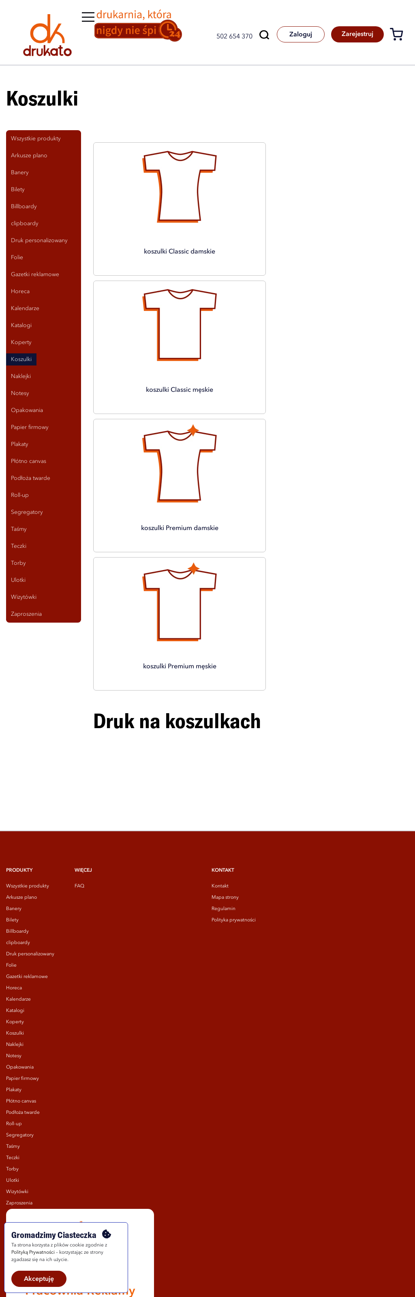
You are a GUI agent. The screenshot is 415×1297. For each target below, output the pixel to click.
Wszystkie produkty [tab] (36, 139)
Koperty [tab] (21, 342)
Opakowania (20, 956)
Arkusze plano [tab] (29, 155)
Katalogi (15, 900)
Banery (13, 798)
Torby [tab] (18, 563)
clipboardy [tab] (25, 223)
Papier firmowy (22, 967)
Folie (11, 854)
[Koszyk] (399, 35)
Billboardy (17, 820)
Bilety (12, 809)
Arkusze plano (21, 786)
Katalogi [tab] (21, 325)
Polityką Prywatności (33, 1252)
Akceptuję (39, 1279)
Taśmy (13, 1035)
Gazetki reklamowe (27, 866)
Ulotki (12, 1069)
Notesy (13, 945)
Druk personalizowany (30, 843)
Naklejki (15, 934)
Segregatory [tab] (27, 512)
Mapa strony (225, 786)
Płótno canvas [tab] (28, 461)
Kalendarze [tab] (25, 308)
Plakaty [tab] (19, 444)
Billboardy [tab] (24, 206)
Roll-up (14, 1013)
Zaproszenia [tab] (26, 614)
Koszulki (15, 922)
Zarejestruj (355, 35)
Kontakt (220, 775)
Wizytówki (17, 1081)
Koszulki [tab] (21, 359)
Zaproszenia (19, 1092)
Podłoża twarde (23, 1001)
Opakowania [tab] (27, 410)
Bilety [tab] (18, 189)
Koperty (15, 911)
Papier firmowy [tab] (30, 427)
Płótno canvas (21, 990)
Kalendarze (18, 888)
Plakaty (13, 979)
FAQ (79, 775)
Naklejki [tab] (21, 376)
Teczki (12, 1047)
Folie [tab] (17, 257)
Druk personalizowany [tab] (39, 240)
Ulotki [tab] (18, 580)
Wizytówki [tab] (23, 597)
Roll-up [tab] (20, 495)
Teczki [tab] (18, 546)
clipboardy (18, 832)
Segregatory (20, 1024)
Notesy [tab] (20, 393)
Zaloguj (295, 35)
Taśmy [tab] (19, 529)
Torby (12, 1058)
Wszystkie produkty (27, 775)
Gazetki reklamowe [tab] (35, 274)
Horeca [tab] (20, 291)
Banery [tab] (20, 172)
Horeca (14, 877)
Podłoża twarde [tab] (30, 478)
